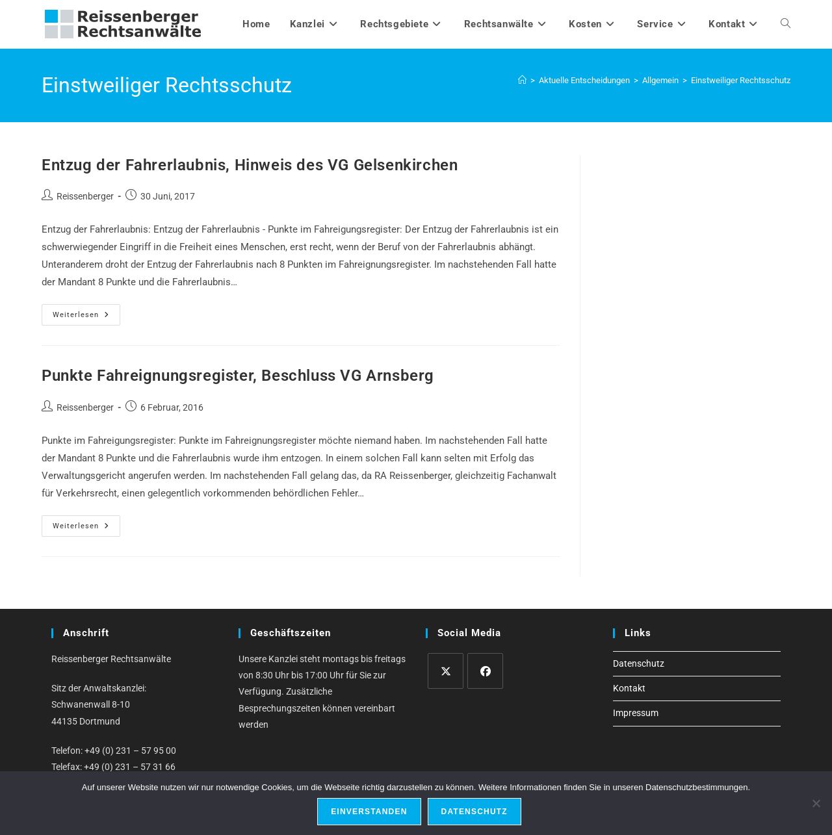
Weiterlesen (86, 318)
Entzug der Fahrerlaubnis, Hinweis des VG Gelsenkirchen (250, 165)
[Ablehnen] (815, 803)
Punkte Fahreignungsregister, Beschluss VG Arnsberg (238, 375)
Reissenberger (85, 196)
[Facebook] (485, 671)
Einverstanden (369, 811)
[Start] (522, 80)
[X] (445, 671)
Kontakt (629, 688)
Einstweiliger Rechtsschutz (740, 80)
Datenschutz (638, 663)
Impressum (635, 713)
